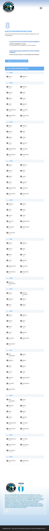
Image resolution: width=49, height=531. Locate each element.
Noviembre (11, 116)
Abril (22, 93)
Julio (9, 104)
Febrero (23, 77)
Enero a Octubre (24, 294)
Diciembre (24, 116)
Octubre (24, 110)
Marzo (9, 93)
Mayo (9, 99)
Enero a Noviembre (11, 283)
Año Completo (11, 355)
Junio (23, 99)
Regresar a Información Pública (17, 61)
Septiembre (11, 110)
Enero (9, 77)
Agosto (23, 104)
